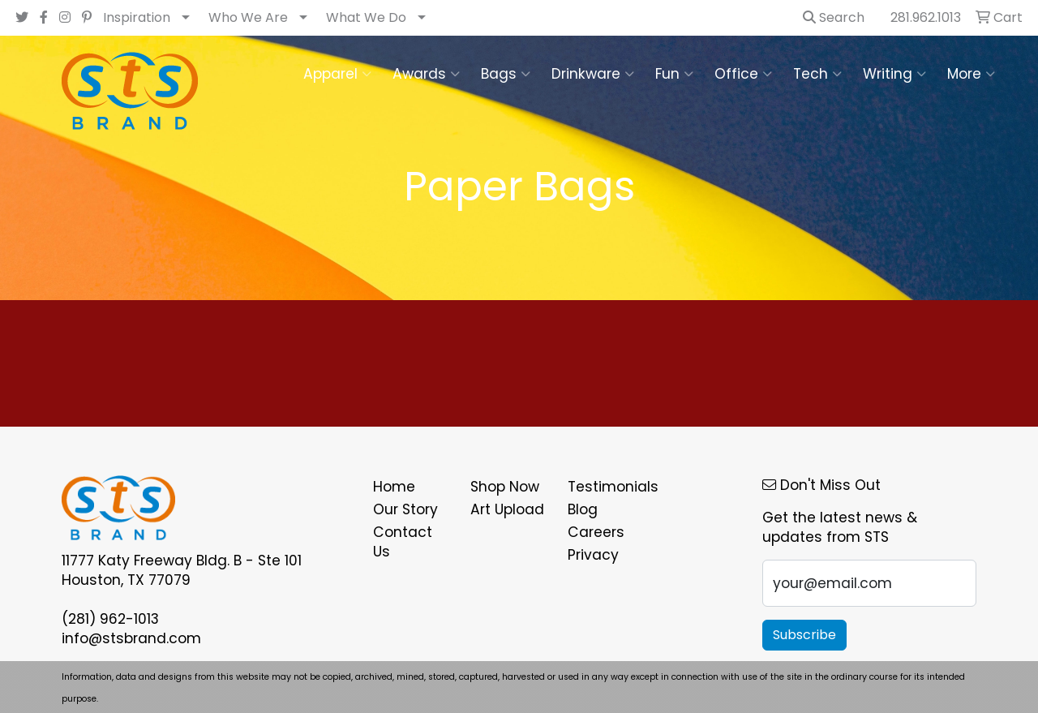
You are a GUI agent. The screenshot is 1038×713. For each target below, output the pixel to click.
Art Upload (507, 509)
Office (743, 74)
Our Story (405, 509)
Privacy (593, 555)
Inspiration (136, 17)
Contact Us (402, 541)
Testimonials (607, 486)
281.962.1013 (925, 17)
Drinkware (592, 74)
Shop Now (504, 486)
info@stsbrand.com (131, 638)
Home (394, 486)
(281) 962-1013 (110, 619)
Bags (505, 74)
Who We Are (248, 17)
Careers (596, 532)
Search (833, 17)
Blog (583, 509)
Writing (894, 74)
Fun (674, 74)
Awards (426, 74)
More (971, 74)
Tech (817, 74)
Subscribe (804, 634)
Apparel (337, 74)
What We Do (366, 17)
